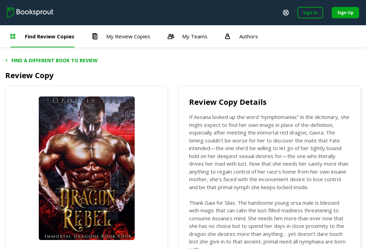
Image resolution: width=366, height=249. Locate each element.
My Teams (187, 36)
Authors (241, 36)
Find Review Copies (42, 36)
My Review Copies (121, 36)
